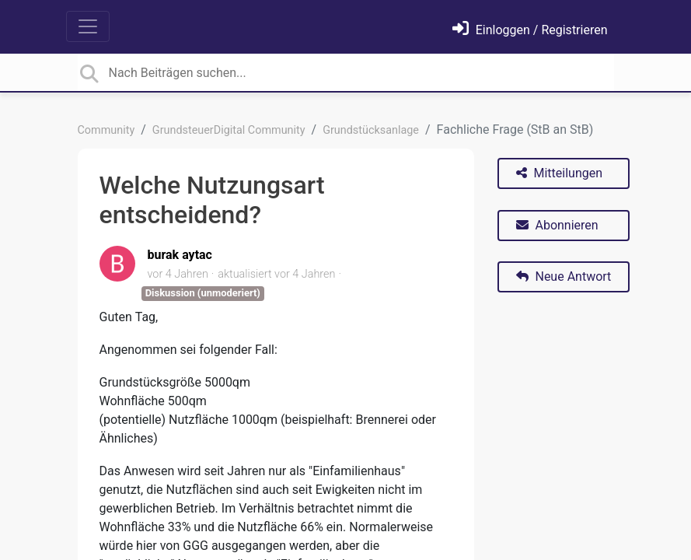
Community (106, 130)
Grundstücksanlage (371, 130)
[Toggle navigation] (88, 26)
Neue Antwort (564, 276)
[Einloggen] (530, 30)
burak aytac (180, 254)
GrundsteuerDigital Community (228, 130)
